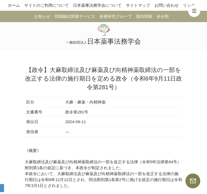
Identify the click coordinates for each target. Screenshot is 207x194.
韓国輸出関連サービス (75, 16)
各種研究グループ (115, 16)
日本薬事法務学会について (97, 5)
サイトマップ (138, 5)
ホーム (14, 5)
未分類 (163, 16)
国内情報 (144, 16)
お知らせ (42, 16)
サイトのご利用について (46, 5)
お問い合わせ (166, 5)
